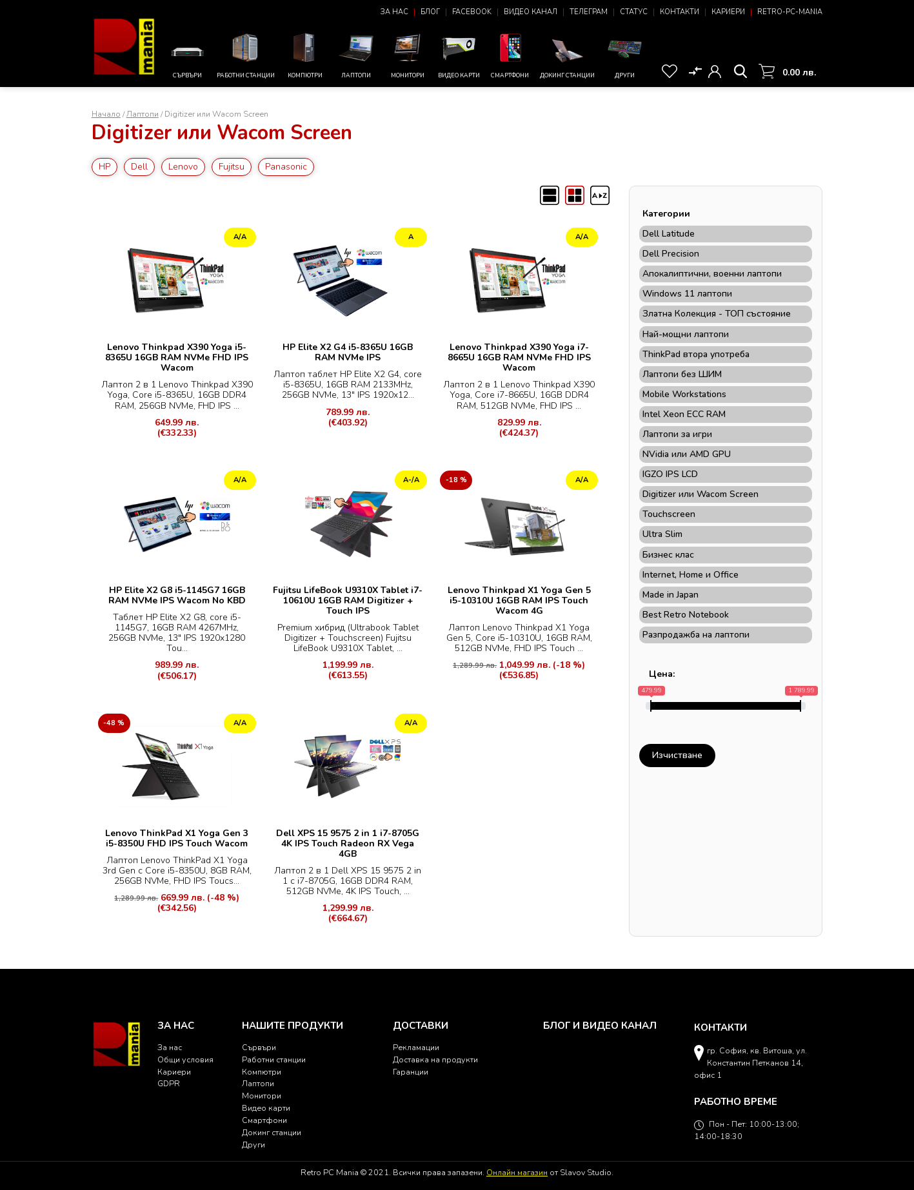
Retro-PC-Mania (789, 12)
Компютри (304, 54)
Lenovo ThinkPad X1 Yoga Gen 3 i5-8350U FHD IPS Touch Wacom (176, 838)
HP (104, 167)
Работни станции (246, 54)
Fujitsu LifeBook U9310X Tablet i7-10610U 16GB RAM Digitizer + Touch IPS (347, 600)
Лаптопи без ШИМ (682, 374)
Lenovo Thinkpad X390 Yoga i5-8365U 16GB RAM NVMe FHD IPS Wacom (176, 357)
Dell (139, 167)
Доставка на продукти (435, 1059)
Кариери (728, 12)
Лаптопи (356, 54)
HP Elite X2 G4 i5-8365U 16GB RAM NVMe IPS (348, 352)
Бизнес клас (668, 555)
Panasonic (286, 167)
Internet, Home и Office (690, 575)
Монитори (407, 54)
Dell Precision (670, 254)
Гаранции (410, 1071)
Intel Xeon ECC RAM (684, 414)
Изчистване (677, 755)
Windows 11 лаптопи (687, 294)
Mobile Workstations (684, 394)
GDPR (168, 1083)
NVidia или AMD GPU (686, 454)
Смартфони (510, 54)
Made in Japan (670, 595)
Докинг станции (567, 57)
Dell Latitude (668, 234)
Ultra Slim (662, 534)
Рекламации (416, 1047)
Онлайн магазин (517, 1172)
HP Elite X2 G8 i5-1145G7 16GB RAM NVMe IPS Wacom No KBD (177, 595)
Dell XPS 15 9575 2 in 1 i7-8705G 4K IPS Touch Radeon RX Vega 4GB (347, 843)
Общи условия (185, 1059)
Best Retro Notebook (685, 615)
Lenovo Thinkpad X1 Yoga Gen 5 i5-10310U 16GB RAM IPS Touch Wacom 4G (519, 600)
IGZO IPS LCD (670, 474)
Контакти (679, 12)
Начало (106, 113)
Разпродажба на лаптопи (696, 635)
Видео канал (530, 12)
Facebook (472, 12)
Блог (430, 12)
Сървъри (187, 58)
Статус (634, 12)
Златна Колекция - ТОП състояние (716, 314)
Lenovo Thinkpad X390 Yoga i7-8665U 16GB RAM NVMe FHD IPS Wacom (519, 357)
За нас (394, 12)
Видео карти (459, 54)
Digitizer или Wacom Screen (700, 494)
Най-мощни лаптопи (685, 334)
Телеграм (589, 12)
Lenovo (183, 167)
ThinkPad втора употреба (696, 354)
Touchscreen (668, 514)
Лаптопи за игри (677, 434)
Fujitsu (231, 167)
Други (624, 54)
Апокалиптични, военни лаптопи (712, 274)
